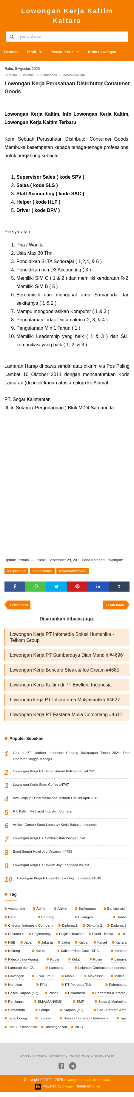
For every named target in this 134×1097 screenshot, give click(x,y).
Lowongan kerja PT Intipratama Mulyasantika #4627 (65, 701)
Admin (41, 911)
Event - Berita (102, 936)
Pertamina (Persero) (110, 997)
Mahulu (70, 979)
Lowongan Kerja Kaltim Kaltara (67, 15)
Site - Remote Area (111, 1014)
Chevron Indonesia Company (31, 928)
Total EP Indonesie (22, 1031)
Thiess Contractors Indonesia (85, 1023)
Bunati (121, 919)
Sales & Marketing (111, 1005)
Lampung (55, 971)
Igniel (96, 1091)
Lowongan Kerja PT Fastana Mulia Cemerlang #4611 (66, 716)
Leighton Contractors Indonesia (101, 971)
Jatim (65, 945)
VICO (80, 1031)
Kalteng (13, 954)
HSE (11, 945)
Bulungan (85, 919)
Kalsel (101, 945)
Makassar (95, 979)
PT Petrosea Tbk (77, 988)
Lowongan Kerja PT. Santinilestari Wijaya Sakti (50, 840)
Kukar (76, 962)
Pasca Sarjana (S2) (23, 997)
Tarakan (44, 1023)
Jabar (28, 945)
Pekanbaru (76, 997)
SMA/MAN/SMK (78, 571)
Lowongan (16, 979)
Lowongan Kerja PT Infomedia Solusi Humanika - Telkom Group (62, 639)
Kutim (97, 962)
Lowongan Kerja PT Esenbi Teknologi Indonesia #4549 (60, 880)
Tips (123, 1023)
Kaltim (39, 954)
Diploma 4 (15, 936)
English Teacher (71, 936)
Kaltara (120, 945)
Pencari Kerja (64, 52)
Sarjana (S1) (72, 1014)
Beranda (11, 52)
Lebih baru (19, 606)
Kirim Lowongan (105, 52)
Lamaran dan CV (21, 971)
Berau (12, 919)
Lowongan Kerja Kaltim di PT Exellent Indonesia (61, 686)
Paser (53, 997)
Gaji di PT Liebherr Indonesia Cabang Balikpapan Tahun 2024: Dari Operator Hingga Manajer (71, 757)
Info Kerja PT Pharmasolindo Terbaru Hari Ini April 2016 (57, 800)
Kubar (55, 962)
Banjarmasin (116, 911)
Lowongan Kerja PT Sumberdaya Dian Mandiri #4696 (66, 656)
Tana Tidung (17, 1023)
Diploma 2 (93, 928)
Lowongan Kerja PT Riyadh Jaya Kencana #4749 (52, 867)
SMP (79, 1005)
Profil (32, 52)
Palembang (117, 988)
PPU (43, 988)
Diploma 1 (69, 928)
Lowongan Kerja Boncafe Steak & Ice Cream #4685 (64, 671)
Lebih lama (114, 606)
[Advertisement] (67, 483)
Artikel (61, 911)
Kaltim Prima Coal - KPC (79, 954)
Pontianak (15, 1005)
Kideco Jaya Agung (23, 962)
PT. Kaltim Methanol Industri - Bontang (43, 813)
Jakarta (46, 945)
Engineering (41, 936)
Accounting (16, 911)
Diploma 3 (18, 571)
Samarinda (46, 571)
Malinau (120, 979)
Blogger (68, 1091)
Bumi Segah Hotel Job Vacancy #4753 (43, 853)
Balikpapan (86, 911)
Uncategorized (56, 1031)
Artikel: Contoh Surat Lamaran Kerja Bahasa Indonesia (56, 827)
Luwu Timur (44, 979)
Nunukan (14, 988)
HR (123, 936)
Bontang (47, 919)
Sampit (44, 1014)
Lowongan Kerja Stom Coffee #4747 (41, 787)
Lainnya (120, 962)
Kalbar (83, 945)
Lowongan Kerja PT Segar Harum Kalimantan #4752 (54, 773)
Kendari (120, 954)
